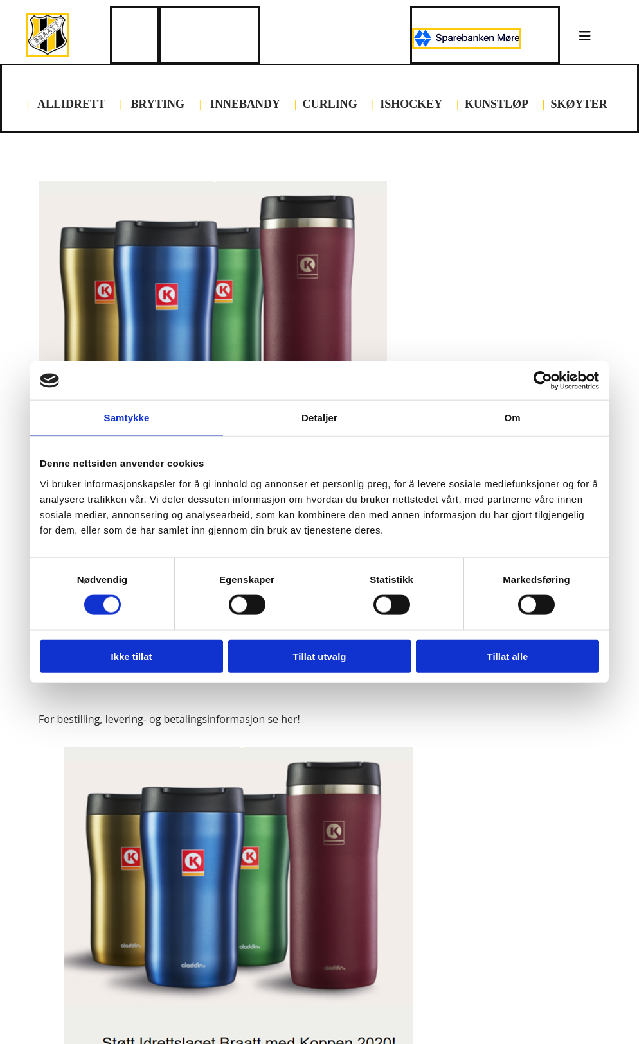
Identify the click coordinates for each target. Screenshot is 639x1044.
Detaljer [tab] (320, 417)
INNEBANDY (245, 104)
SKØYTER (579, 104)
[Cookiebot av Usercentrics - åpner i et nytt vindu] (543, 380)
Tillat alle (507, 655)
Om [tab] (512, 417)
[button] (585, 37)
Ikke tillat (131, 655)
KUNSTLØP (496, 104)
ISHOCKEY (411, 104)
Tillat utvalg (319, 655)
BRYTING (157, 104)
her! (290, 719)
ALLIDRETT (70, 104)
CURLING (330, 104)
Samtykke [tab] (127, 417)
